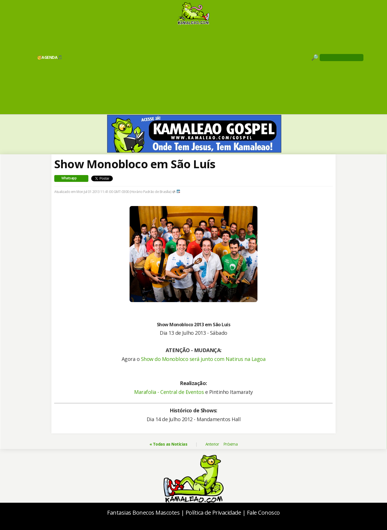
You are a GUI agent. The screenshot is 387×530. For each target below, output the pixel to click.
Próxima (230, 444)
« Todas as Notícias (168, 444)
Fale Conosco (263, 512)
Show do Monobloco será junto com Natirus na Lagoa (203, 359)
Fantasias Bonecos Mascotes (143, 512)
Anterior (212, 444)
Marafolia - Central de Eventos (169, 391)
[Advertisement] (193, 69)
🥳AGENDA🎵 (49, 57)
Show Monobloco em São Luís (134, 164)
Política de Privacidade (213, 512)
